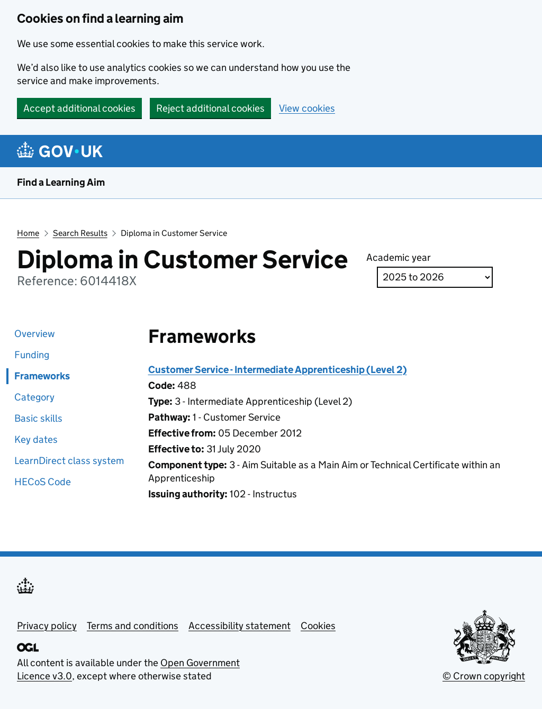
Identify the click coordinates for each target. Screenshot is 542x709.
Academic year (398, 257)
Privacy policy (47, 626)
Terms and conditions (132, 626)
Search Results (80, 233)
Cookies (318, 626)
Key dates (36, 439)
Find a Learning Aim (61, 182)
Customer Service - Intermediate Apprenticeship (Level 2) (277, 369)
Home (28, 233)
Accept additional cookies (79, 108)
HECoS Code (42, 482)
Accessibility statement (239, 626)
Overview (34, 334)
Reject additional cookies (210, 108)
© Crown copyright (483, 676)
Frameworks (42, 376)
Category (34, 397)
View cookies (307, 108)
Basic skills (38, 418)
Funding (31, 355)
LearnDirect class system (69, 461)
